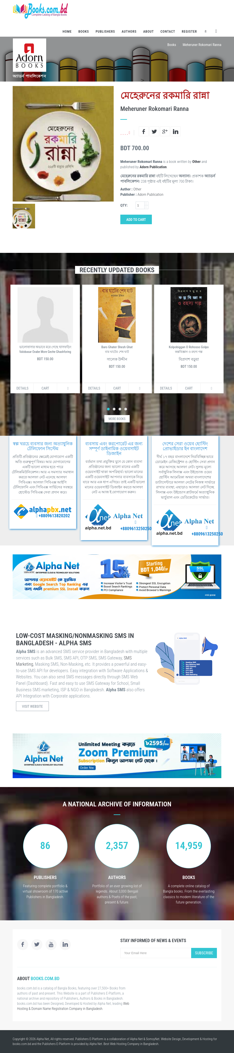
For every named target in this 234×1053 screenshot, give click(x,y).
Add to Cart (136, 220)
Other (196, 161)
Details (22, 388)
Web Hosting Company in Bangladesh (134, 1044)
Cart (45, 388)
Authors (129, 32)
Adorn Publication (153, 167)
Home (67, 32)
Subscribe (204, 953)
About (148, 32)
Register (189, 32)
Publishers (105, 32)
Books (83, 32)
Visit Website (32, 706)
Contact (168, 32)
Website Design (171, 1039)
